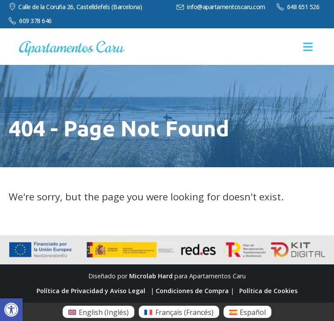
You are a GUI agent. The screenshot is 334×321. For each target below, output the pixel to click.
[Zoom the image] (71, 45)
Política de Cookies (268, 291)
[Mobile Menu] (307, 46)
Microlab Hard (151, 276)
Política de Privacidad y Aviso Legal (91, 291)
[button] (11, 309)
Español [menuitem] (253, 312)
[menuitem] (98, 312)
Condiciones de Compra (192, 291)
